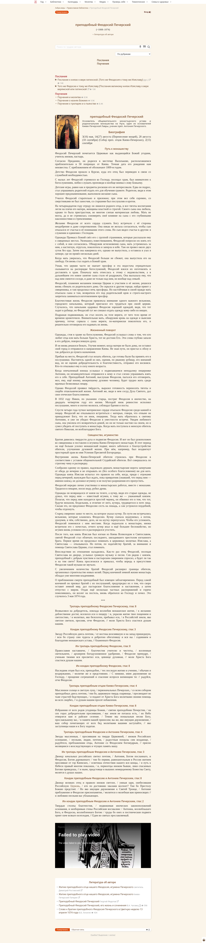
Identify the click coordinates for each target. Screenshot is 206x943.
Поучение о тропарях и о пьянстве (77, 103)
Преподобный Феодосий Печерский (89, 901)
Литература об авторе (102, 34)
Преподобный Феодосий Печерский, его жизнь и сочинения (100, 905)
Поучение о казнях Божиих (73, 100)
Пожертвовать (62, 12)
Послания (103, 60)
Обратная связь (78, 930)
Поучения (103, 63)
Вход (147, 12)
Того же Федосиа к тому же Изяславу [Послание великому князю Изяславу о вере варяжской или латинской (103, 87)
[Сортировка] (133, 54)
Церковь (75, 785)
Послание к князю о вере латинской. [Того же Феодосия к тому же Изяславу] (104, 79)
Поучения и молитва (69, 97)
